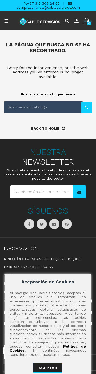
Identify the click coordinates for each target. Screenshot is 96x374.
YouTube (54, 224)
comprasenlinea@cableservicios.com (48, 6)
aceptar (47, 367)
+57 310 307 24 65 (42, 3)
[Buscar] (43, 107)
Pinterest (67, 224)
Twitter (42, 224)
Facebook (29, 224)
